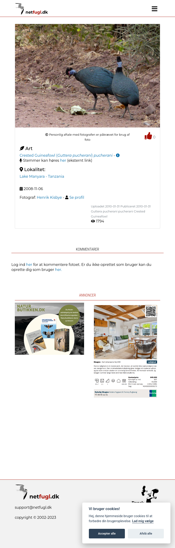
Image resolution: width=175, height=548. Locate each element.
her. (58, 269)
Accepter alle (107, 533)
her (63, 160)
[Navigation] (154, 9)
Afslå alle (146, 533)
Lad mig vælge (143, 521)
